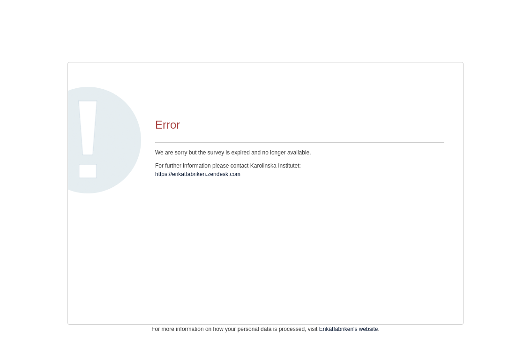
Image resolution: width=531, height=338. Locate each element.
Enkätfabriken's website (348, 329)
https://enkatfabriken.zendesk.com (197, 174)
